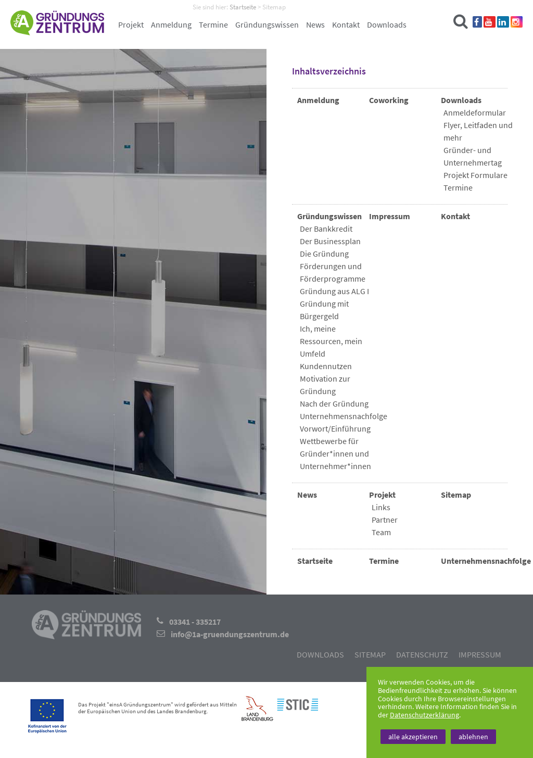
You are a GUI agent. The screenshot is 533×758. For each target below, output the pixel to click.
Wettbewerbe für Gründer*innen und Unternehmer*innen (335, 453)
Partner (385, 519)
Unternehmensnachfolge (343, 416)
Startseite (315, 560)
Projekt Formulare (475, 175)
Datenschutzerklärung (424, 714)
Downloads (387, 24)
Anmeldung (171, 24)
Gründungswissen (267, 24)
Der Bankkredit (326, 228)
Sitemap (456, 494)
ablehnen (473, 736)
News (315, 24)
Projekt (131, 24)
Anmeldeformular (474, 112)
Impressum (389, 216)
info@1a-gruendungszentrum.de (230, 634)
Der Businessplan (330, 241)
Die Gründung (324, 253)
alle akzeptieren (413, 736)
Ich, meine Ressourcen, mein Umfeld (331, 341)
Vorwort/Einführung (335, 428)
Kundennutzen (326, 366)
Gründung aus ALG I (334, 291)
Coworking (389, 100)
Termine (213, 24)
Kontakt (346, 24)
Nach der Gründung (334, 403)
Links (381, 507)
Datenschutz (422, 654)
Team (381, 532)
